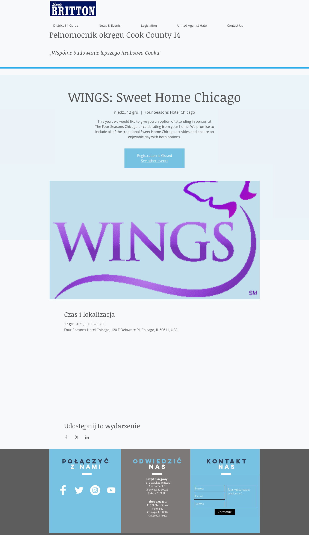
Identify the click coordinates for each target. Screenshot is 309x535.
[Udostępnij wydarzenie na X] (77, 437)
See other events (154, 160)
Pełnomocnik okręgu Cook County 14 (114, 34)
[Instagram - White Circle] (95, 490)
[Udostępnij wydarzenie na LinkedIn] (87, 437)
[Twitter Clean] (79, 490)
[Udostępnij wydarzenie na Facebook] (66, 437)
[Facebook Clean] (63, 490)
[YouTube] (111, 490)
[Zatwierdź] (225, 512)
